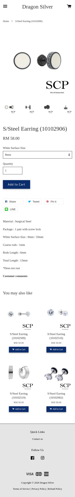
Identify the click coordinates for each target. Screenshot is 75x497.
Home (6, 21)
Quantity (8, 163)
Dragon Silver (37, 7)
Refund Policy (55, 489)
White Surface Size (14, 147)
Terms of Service (21, 489)
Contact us (37, 439)
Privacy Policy (38, 489)
